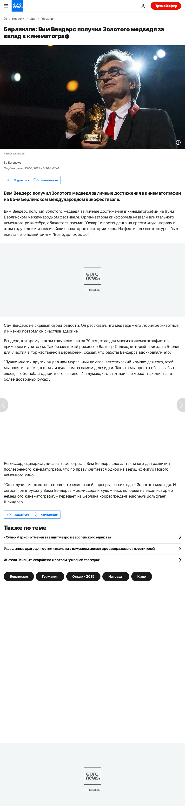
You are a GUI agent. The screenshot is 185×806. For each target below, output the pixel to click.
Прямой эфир (165, 6)
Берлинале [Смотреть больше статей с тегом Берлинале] (19, 576)
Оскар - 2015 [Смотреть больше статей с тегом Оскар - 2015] (83, 576)
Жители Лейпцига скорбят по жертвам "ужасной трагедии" (52, 560)
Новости (18, 18)
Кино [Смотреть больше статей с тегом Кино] (141, 576)
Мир (32, 18)
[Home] (5, 18)
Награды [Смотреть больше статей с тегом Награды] (115, 576)
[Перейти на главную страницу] (17, 6)
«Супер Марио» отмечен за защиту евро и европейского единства (57, 537)
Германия (47, 18)
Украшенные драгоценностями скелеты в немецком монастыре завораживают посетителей (79, 548)
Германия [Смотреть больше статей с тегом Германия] (50, 576)
